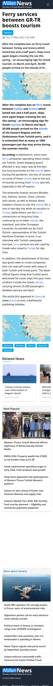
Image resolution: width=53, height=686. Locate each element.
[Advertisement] (26, 539)
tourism (15, 124)
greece (12, 300)
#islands (8, 350)
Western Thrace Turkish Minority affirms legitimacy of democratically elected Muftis (25, 446)
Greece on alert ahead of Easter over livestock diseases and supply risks (24, 492)
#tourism (42, 345)
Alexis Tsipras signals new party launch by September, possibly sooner (25, 648)
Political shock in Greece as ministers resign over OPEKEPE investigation (24, 627)
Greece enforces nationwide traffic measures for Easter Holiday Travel (23, 658)
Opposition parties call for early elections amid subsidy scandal (26, 617)
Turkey (18, 108)
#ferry (31, 345)
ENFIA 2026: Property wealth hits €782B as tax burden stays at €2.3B (25, 458)
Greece (33, 108)
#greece (8, 345)
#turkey (19, 345)
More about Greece (15, 571)
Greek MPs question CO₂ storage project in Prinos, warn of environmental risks (25, 606)
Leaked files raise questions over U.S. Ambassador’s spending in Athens (24, 637)
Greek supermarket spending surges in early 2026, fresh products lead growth (25, 468)
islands (43, 128)
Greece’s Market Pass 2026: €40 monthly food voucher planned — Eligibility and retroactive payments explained (25, 504)
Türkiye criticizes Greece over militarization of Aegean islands (17, 390)
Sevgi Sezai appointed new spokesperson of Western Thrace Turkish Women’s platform (26, 480)
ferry (39, 104)
